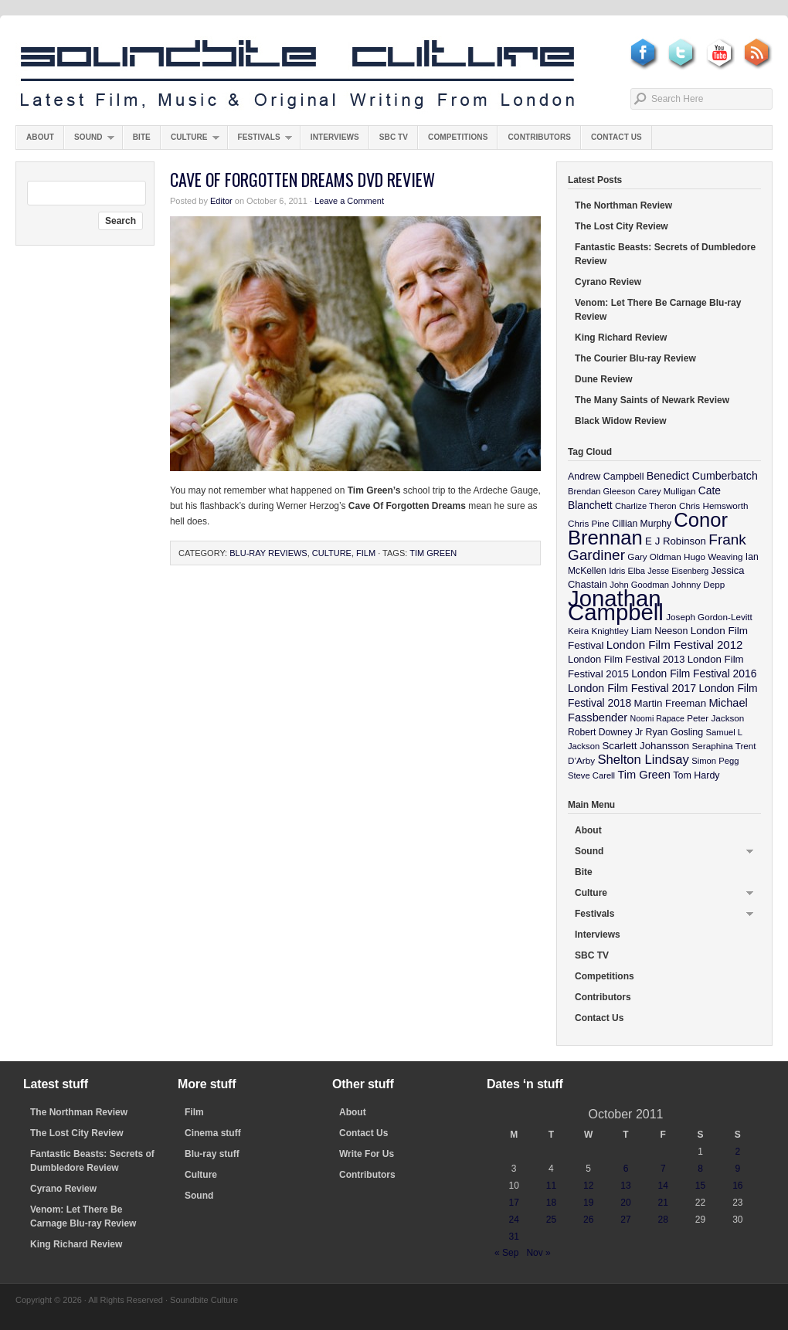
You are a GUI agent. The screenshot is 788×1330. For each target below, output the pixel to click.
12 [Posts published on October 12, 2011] (588, 1185)
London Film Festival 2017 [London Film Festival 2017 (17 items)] (632, 688)
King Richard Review (621, 337)
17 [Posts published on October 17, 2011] (513, 1202)
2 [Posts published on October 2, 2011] (738, 1151)
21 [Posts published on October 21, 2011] (663, 1202)
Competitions (457, 137)
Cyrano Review (608, 282)
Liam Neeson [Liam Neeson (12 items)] (659, 631)
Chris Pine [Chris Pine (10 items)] (589, 523)
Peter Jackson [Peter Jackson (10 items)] (715, 718)
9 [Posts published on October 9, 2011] (738, 1168)
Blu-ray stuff (212, 1153)
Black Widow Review (621, 421)
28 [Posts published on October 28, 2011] (663, 1219)
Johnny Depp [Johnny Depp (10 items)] (698, 584)
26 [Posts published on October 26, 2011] (588, 1219)
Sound (89, 141)
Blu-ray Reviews (268, 553)
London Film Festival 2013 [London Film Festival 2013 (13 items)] (626, 659)
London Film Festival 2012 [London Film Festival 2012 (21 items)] (674, 644)
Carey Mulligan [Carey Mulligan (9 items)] (667, 491)
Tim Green (433, 553)
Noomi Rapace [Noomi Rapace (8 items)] (657, 718)
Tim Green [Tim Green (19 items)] (643, 774)
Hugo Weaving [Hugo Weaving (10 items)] (713, 556)
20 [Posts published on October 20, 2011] (625, 1202)
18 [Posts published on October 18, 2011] (551, 1202)
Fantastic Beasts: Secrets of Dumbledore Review (665, 254)
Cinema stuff (213, 1133)
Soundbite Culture (297, 75)
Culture (190, 141)
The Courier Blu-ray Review (635, 358)
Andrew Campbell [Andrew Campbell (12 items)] (606, 476)
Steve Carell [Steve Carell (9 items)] (591, 775)
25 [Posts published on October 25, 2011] (551, 1219)
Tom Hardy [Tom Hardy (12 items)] (696, 775)
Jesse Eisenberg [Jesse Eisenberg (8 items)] (677, 570)
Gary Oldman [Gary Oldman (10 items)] (654, 556)
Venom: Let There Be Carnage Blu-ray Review (658, 309)
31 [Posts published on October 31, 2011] (513, 1236)
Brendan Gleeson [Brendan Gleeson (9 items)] (601, 491)
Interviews (335, 137)
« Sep (506, 1252)
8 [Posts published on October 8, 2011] (700, 1168)
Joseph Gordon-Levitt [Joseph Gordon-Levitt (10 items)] (709, 617)
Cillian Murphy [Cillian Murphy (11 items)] (641, 523)
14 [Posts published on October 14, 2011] (663, 1185)
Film (365, 553)
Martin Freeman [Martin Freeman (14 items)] (670, 703)
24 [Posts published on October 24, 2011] (513, 1219)
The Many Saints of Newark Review (652, 400)
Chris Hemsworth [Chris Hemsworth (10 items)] (714, 505)
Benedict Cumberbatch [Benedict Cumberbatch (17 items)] (702, 476)
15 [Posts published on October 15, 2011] (700, 1185)
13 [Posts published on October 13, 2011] (625, 1185)
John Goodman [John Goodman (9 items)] (639, 584)
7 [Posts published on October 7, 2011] (663, 1168)
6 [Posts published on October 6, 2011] (626, 1168)
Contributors (539, 137)
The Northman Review (623, 205)
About (40, 137)
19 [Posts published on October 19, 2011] (588, 1202)
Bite (142, 137)
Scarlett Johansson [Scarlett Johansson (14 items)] (646, 746)
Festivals (260, 141)
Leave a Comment (349, 200)
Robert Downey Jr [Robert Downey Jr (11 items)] (605, 732)
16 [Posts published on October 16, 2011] (737, 1185)
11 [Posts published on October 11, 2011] (551, 1185)
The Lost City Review (621, 226)
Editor (221, 200)
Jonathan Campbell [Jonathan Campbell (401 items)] (616, 605)
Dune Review (604, 379)
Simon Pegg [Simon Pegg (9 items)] (715, 760)
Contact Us (616, 137)
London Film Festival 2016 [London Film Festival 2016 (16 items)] (693, 673)
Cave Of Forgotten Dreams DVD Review (302, 179)
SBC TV (393, 137)
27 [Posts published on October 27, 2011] (625, 1219)
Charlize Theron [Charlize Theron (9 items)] (646, 506)
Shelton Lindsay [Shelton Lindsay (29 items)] (643, 759)
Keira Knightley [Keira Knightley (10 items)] (598, 631)
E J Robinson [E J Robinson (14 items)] (675, 541)
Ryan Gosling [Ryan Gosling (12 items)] (674, 732)
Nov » (538, 1252)
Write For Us (366, 1153)
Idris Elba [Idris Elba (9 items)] (627, 570)
